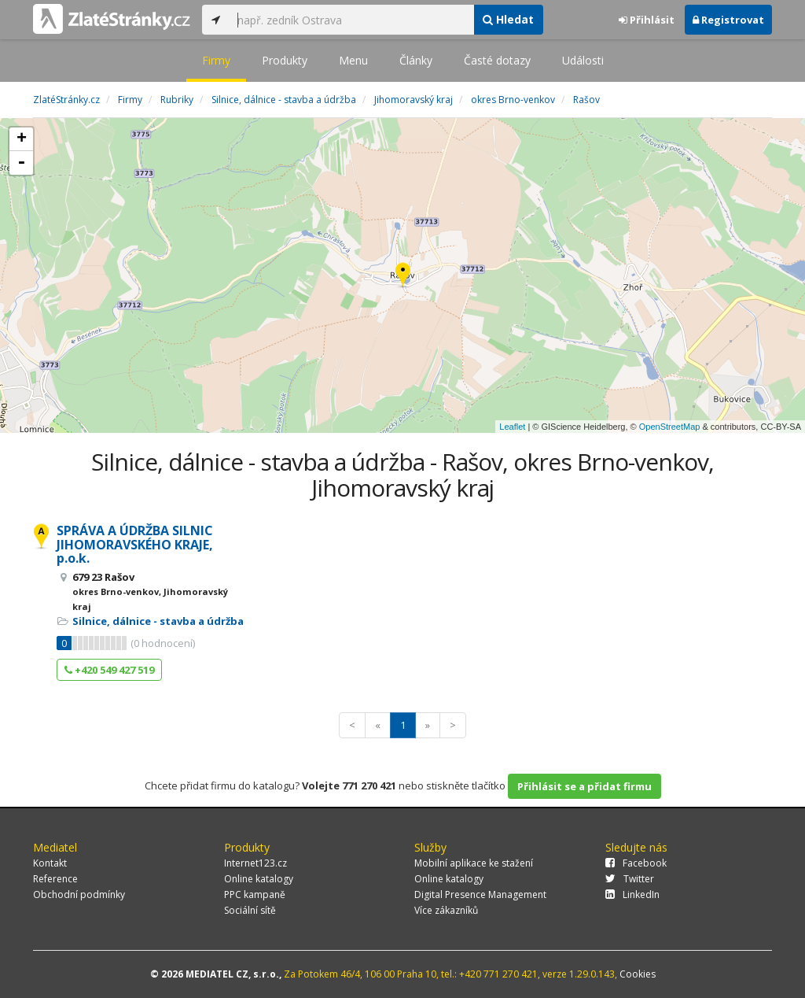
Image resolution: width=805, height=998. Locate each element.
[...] (351, 20)
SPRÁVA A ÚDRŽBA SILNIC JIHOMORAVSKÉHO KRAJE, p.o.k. (135, 544)
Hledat (508, 19)
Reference (55, 878)
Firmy (216, 60)
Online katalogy (258, 878)
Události (583, 60)
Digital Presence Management (480, 894)
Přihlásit (647, 20)
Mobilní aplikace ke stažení (473, 863)
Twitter (629, 878)
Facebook (636, 863)
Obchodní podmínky (79, 894)
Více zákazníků (446, 910)
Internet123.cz (255, 863)
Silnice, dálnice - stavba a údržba (158, 621)
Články (415, 60)
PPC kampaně (254, 894)
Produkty (284, 60)
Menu (353, 60)
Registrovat (728, 20)
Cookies (637, 974)
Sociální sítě (250, 910)
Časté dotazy (497, 60)
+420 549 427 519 (109, 670)
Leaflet (512, 426)
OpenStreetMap (669, 426)
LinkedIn (632, 894)
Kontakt (50, 863)
